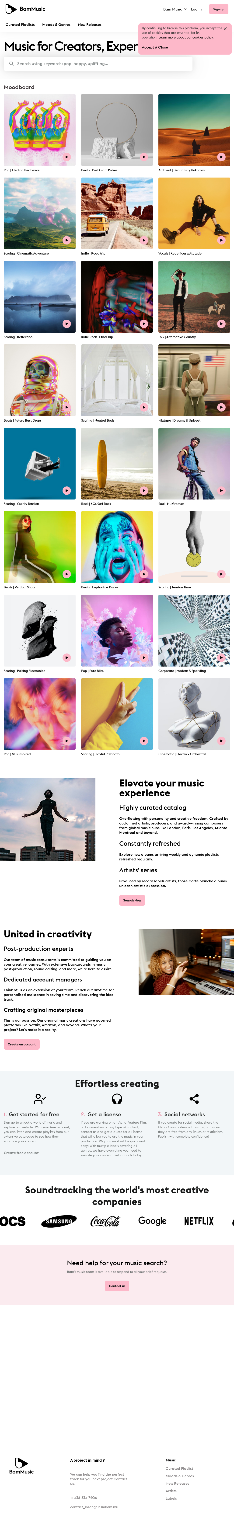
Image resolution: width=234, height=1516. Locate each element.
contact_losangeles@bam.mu (94, 1507)
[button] (98, 64)
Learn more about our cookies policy (185, 37)
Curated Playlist (179, 1468)
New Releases (89, 24)
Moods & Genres (56, 24)
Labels (171, 1498)
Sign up (218, 9)
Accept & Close (155, 47)
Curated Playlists (20, 24)
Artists (171, 1490)
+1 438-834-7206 (83, 1497)
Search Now (132, 900)
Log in (196, 9)
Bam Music (175, 9)
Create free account (21, 1152)
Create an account (22, 1044)
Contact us (117, 1286)
